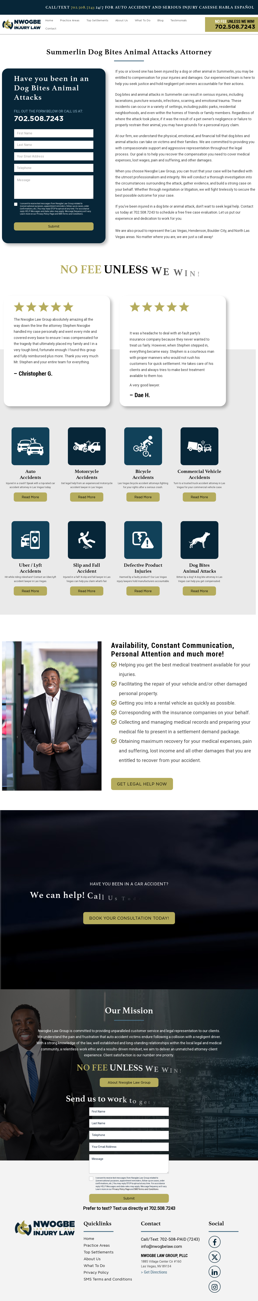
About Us (121, 20)
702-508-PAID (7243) (180, 1239)
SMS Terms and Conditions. (71, 214)
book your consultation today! (129, 918)
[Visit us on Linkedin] (215, 1272)
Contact (50, 28)
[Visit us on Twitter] (215, 1257)
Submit (54, 226)
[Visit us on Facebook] (215, 1242)
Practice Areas (69, 20)
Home (49, 20)
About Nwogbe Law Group (129, 1082)
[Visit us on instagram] (215, 1287)
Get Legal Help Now (142, 784)
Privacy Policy (96, 1272)
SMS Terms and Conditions (108, 1279)
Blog (160, 20)
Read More (30, 497)
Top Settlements (97, 20)
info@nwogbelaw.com (161, 1246)
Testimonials (178, 20)
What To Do (142, 20)
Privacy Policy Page (45, 214)
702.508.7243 (83, 7)
